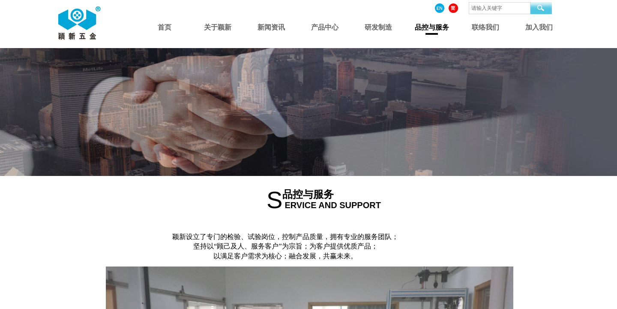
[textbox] (499, 8)
